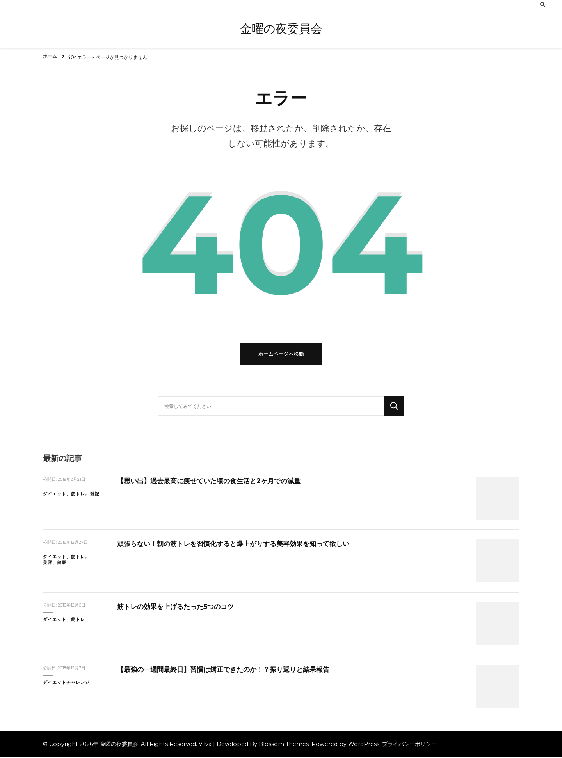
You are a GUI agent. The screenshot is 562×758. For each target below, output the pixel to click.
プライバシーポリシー (409, 745)
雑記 (95, 495)
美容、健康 (54, 564)
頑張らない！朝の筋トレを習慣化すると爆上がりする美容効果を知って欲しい (240, 545)
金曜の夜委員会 (281, 28)
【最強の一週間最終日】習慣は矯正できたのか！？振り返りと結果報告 (229, 670)
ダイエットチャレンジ (66, 683)
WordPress (363, 745)
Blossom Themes (284, 745)
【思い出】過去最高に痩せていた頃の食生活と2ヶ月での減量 (214, 482)
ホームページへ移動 (281, 355)
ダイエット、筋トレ (64, 495)
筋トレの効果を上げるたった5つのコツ (178, 607)
